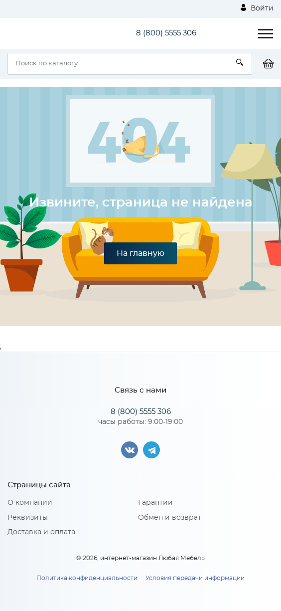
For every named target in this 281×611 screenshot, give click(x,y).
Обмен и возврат (169, 517)
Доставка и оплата (41, 532)
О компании (29, 502)
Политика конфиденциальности (87, 578)
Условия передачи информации (195, 578)
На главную (140, 253)
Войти (257, 8)
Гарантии (155, 502)
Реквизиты (27, 517)
